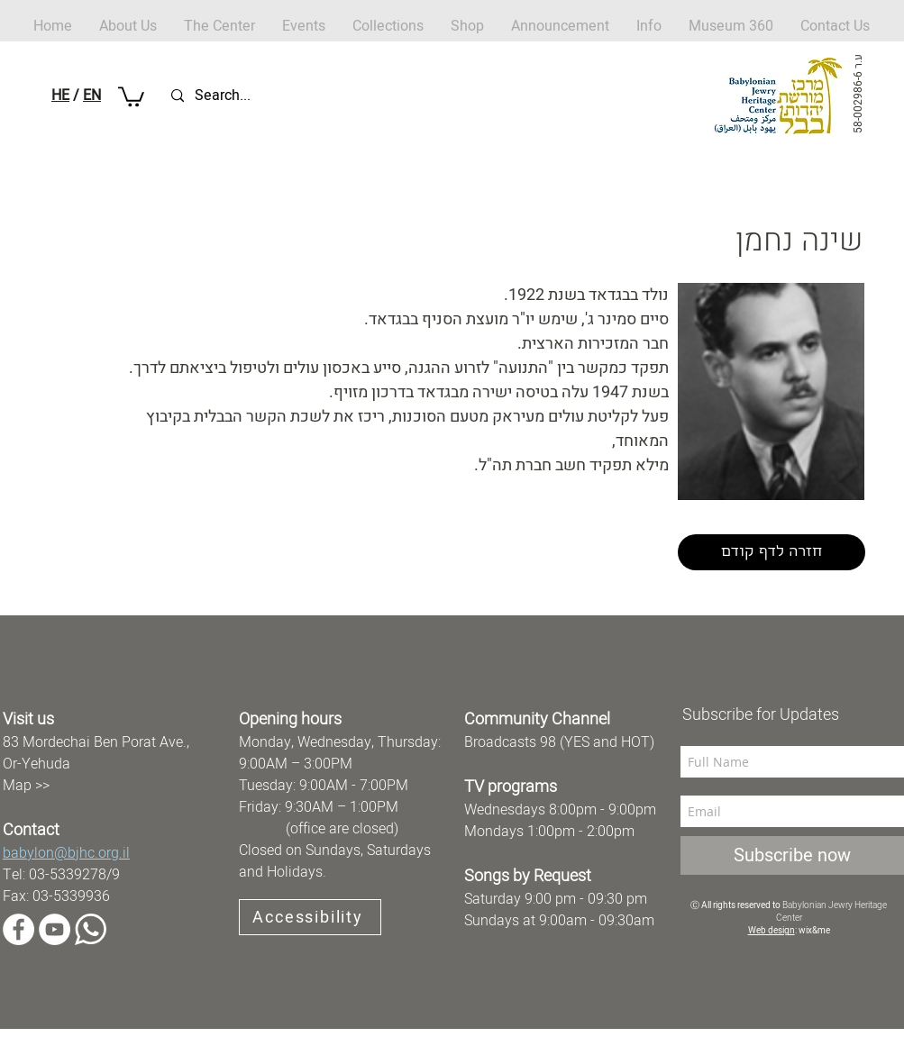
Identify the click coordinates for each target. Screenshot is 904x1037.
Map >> (26, 785)
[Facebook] (18, 929)
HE (60, 95)
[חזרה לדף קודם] (771, 552)
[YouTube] (54, 929)
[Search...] (256, 96)
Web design (771, 930)
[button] (467, 26)
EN (92, 95)
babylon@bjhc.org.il (66, 853)
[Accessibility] (310, 917)
